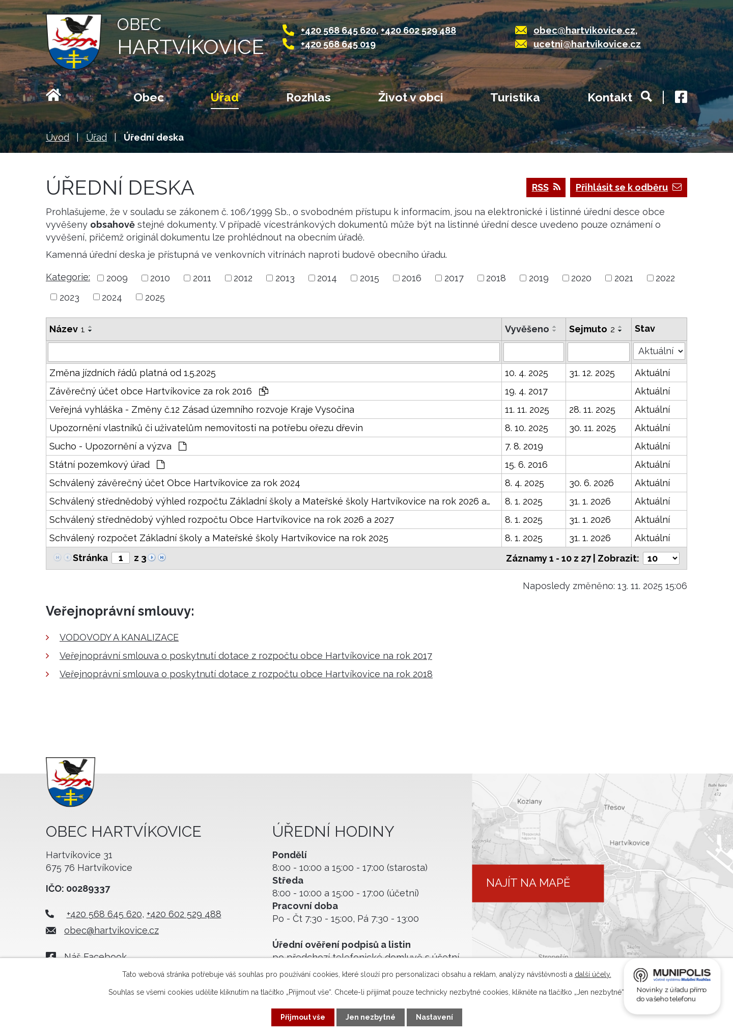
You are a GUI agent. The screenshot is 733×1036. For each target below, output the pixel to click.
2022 (665, 278)
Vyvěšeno (527, 329)
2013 (285, 278)
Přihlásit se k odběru (629, 187)
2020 (581, 278)
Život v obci (410, 97)
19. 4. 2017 (526, 391)
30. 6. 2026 (591, 482)
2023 (69, 296)
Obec (148, 97)
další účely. (593, 974)
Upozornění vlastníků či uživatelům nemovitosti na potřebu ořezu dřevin (206, 427)
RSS (546, 187)
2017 (454, 278)
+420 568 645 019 (338, 44)
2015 (369, 278)
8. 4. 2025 (524, 482)
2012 (243, 278)
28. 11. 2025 (592, 409)
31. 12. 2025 (592, 372)
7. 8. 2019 (524, 446)
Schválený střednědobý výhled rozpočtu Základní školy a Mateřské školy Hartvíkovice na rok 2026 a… (269, 501)
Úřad (225, 97)
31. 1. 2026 (590, 501)
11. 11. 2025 (527, 409)
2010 (160, 278)
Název (67, 329)
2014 (327, 278)
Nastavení (434, 1017)
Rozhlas (308, 97)
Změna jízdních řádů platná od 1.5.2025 (132, 372)
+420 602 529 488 (418, 30)
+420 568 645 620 (338, 30)
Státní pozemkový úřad (106, 464)
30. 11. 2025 (592, 427)
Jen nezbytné (371, 1017)
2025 (155, 296)
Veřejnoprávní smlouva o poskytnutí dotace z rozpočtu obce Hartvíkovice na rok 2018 (246, 674)
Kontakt (609, 97)
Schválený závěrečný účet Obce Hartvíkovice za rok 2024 (174, 482)
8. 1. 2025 (524, 501)
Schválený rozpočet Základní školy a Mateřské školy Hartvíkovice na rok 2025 (218, 538)
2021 (623, 278)
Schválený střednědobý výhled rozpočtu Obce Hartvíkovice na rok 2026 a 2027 (221, 519)
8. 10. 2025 (526, 427)
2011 (202, 278)
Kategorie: (68, 277)
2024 (112, 296)
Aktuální (652, 372)
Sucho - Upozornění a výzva (117, 446)
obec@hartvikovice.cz (584, 30)
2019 (539, 278)
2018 (496, 278)
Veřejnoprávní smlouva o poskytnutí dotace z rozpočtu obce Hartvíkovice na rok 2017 (246, 655)
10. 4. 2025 (526, 372)
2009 (117, 278)
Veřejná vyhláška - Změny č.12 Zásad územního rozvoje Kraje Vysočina (201, 409)
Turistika (515, 97)
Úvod (66, 98)
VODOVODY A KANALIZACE (119, 637)
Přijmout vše (302, 1017)
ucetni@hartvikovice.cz (587, 44)
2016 (411, 278)
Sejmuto (592, 329)
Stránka (90, 557)
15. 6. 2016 (526, 464)
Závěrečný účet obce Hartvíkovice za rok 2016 (158, 391)
